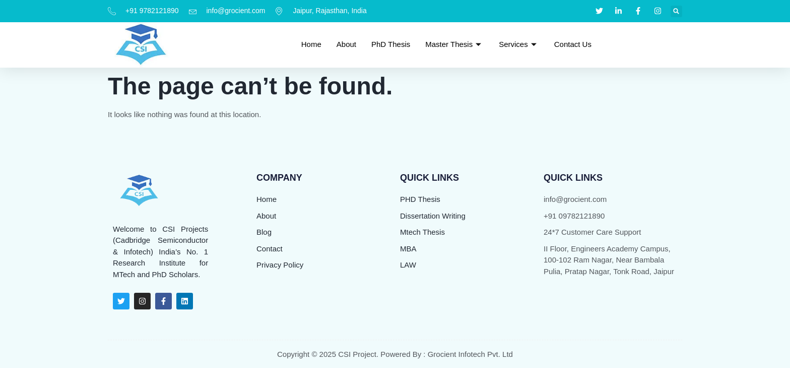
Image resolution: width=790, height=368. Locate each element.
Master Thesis (454, 44)
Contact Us (572, 44)
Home (311, 44)
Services (519, 44)
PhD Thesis (390, 44)
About (346, 44)
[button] (676, 11)
